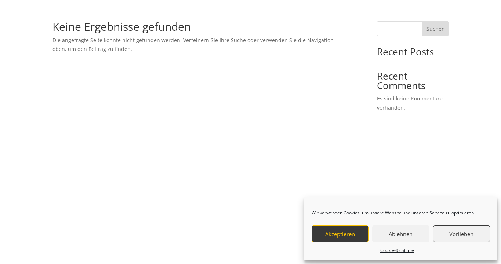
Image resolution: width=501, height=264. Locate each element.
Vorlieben (461, 234)
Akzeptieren (340, 234)
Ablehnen (401, 234)
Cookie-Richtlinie (397, 250)
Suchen (435, 28)
